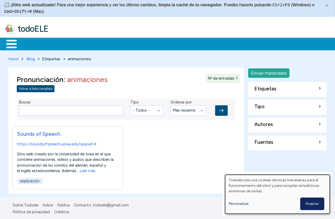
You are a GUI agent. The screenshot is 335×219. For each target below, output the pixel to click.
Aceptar (312, 203)
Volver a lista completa (35, 88)
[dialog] (277, 194)
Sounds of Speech (38, 133)
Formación (63, 43)
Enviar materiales (269, 72)
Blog (30, 57)
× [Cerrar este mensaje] (326, 5)
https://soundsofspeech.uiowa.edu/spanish (57, 143)
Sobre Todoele (25, 204)
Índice (48, 204)
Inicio (8, 43)
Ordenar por (181, 101)
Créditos (61, 211)
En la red (123, 43)
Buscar (215, 43)
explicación (30, 180)
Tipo (135, 101)
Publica (63, 204)
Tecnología (156, 43)
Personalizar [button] (239, 203)
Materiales (29, 43)
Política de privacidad (31, 211)
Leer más (88, 169)
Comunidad (191, 43)
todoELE (33, 29)
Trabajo (94, 43)
